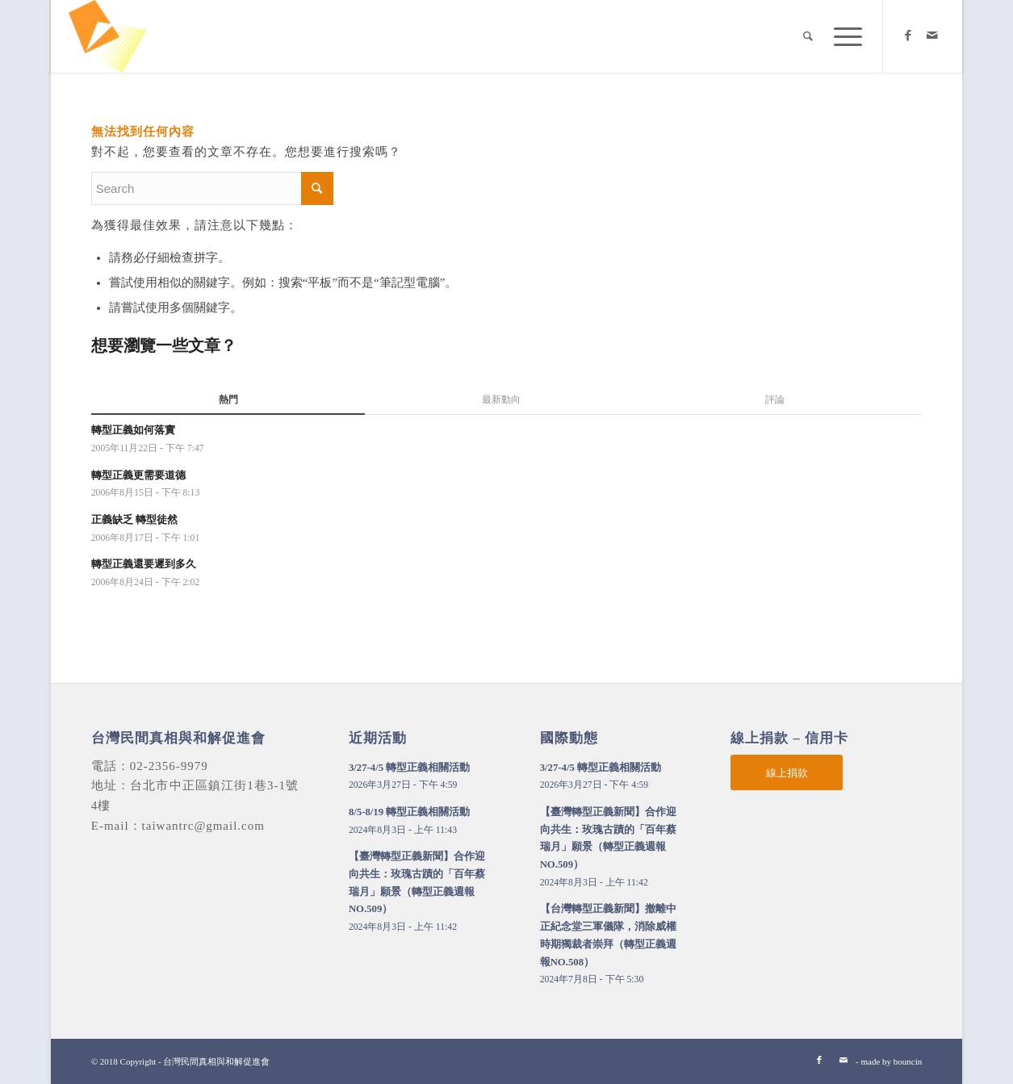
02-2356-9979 (169, 766)
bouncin (908, 1061)
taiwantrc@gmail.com (203, 825)
